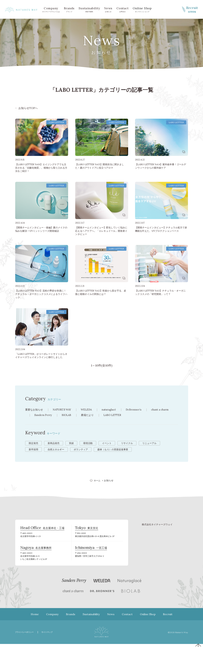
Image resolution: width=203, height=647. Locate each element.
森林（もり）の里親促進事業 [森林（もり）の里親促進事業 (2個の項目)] (112, 449)
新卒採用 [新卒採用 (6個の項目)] (33, 449)
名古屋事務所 (36, 550)
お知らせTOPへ (28, 108)
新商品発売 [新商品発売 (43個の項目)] (53, 443)
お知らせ (108, 9)
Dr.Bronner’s (138, 409)
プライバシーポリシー (26, 635)
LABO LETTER (115, 415)
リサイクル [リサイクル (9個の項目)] (127, 443)
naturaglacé (113, 409)
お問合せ (122, 9)
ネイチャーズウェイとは (51, 9)
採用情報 (192, 9)
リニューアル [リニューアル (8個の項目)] (149, 443)
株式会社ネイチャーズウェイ (157, 524)
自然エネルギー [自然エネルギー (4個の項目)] (56, 449)
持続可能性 (89, 9)
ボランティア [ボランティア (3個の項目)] (81, 449)
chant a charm (166, 409)
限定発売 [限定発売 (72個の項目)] (33, 443)
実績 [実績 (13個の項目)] (71, 443)
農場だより (89, 415)
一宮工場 (91, 550)
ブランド (69, 9)
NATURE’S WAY (64, 409)
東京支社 (86, 529)
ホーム (97, 480)
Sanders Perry (43, 415)
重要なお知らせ (34, 409)
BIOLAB (68, 415)
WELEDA (89, 409)
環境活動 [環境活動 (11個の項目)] (88, 443)
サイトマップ (51, 635)
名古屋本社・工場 (42, 529)
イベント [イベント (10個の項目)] (107, 443)
